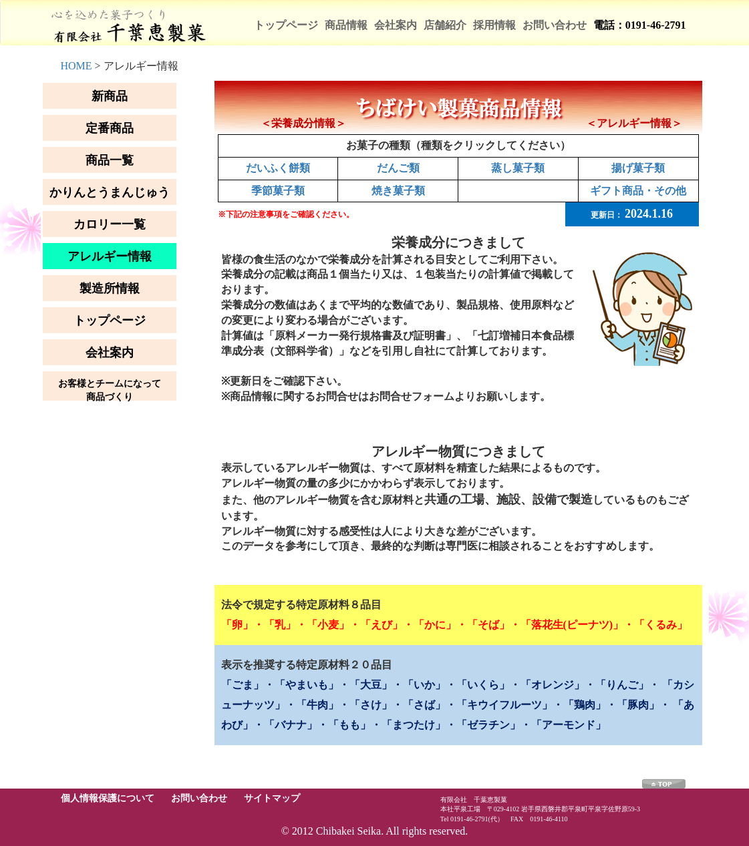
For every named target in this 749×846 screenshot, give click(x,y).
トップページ (286, 25)
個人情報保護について (107, 798)
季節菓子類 (278, 190)
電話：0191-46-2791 (639, 25)
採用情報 (494, 25)
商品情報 (346, 25)
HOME (76, 65)
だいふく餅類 (278, 168)
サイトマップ (272, 798)
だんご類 (398, 168)
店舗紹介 (445, 25)
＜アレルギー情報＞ (634, 123)
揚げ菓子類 (638, 168)
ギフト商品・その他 (638, 190)
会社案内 (395, 25)
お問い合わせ (554, 25)
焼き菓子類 (398, 190)
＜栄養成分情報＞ (303, 123)
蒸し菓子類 (518, 168)
